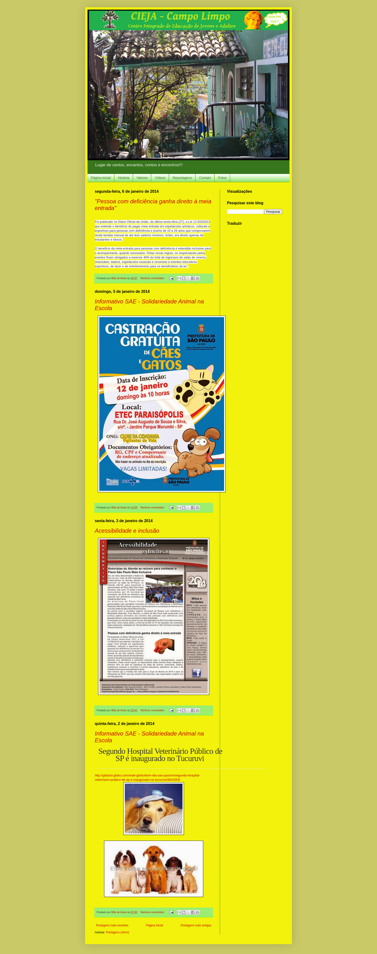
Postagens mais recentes (112, 925)
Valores (142, 178)
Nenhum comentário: (152, 278)
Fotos (222, 178)
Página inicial (101, 178)
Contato (205, 178)
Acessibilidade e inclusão (127, 530)
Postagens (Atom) (117, 932)
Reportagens (182, 178)
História (123, 178)
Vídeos (160, 178)
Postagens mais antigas (196, 925)
